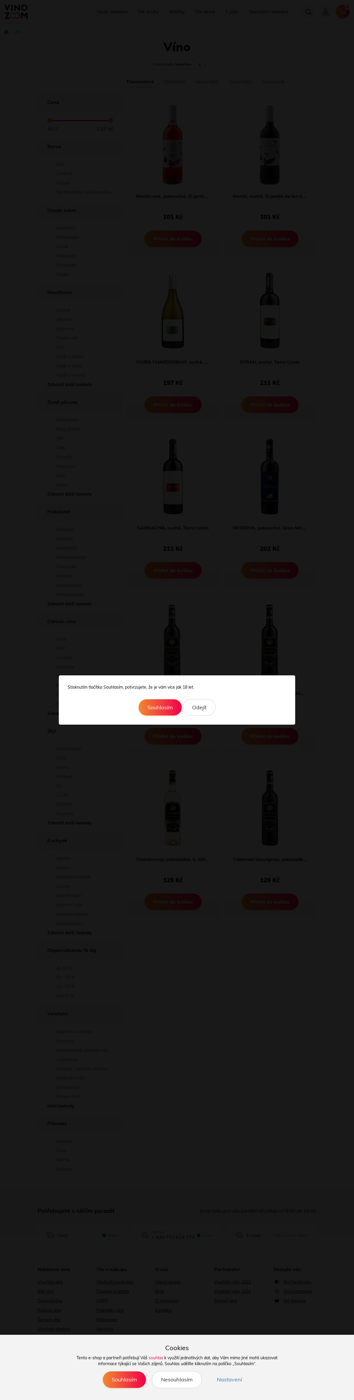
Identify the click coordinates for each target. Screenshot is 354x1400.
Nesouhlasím (177, 1379)
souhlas (156, 1357)
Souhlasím (160, 707)
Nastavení (229, 1379)
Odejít (199, 707)
